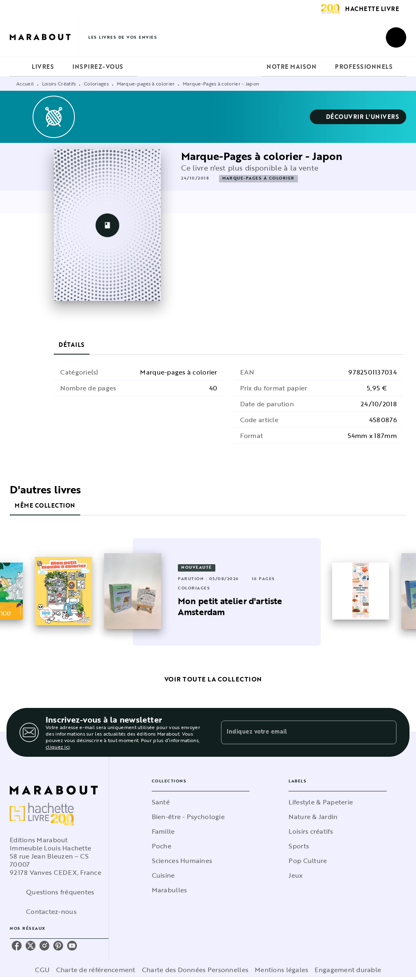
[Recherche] (396, 37)
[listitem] (17, 946)
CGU (42, 970)
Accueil (25, 83)
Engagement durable (348, 970)
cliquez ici (58, 746)
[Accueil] (44, 37)
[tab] (18, 67)
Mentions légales (281, 970)
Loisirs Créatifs (59, 83)
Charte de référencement (96, 970)
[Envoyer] (386, 732)
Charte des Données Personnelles (195, 970)
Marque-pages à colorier (146, 83)
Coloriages (96, 83)
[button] (358, 117)
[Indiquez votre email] (298, 732)
